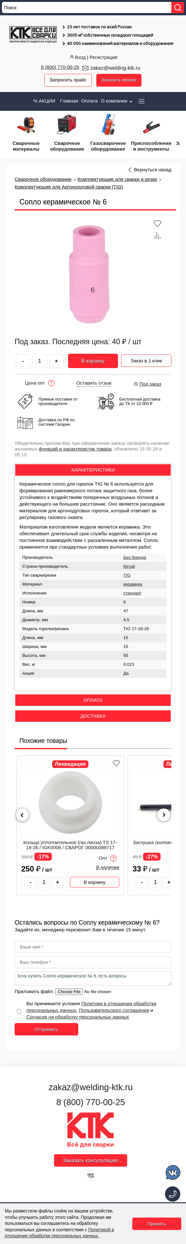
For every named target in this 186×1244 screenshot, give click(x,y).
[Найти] (177, 7)
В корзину (93, 361)
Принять (157, 1223)
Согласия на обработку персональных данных (77, 1017)
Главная (69, 100)
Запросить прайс (67, 80)
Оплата (89, 100)
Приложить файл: (35, 991)
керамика (132, 584)
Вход (77, 57)
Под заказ (147, 384)
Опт (108, 859)
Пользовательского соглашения (114, 1010)
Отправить (46, 1029)
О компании (117, 100)
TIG (127, 575)
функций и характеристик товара (75, 448)
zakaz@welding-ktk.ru (115, 68)
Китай (129, 566)
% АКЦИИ (44, 100)
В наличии (107, 867)
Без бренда (134, 557)
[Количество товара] (44, 882)
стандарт (132, 593)
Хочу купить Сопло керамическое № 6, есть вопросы (93, 978)
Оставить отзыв (93, 383)
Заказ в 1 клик (146, 360)
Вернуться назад (152, 169)
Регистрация (104, 57)
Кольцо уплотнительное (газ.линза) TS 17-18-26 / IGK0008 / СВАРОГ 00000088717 (70, 845)
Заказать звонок (119, 80)
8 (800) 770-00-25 (60, 67)
